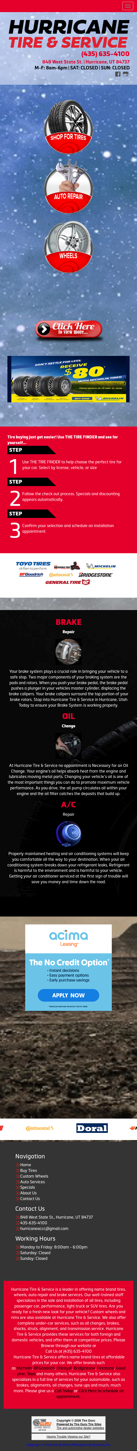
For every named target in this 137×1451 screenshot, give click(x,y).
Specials (27, 1187)
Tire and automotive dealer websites (80, 1426)
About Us (28, 1193)
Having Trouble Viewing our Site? (68, 1436)
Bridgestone (84, 1368)
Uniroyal (64, 1368)
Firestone (105, 1368)
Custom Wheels (34, 1176)
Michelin (24, 1368)
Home (25, 1165)
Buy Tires (28, 1170)
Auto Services (32, 1182)
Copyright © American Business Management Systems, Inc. (68, 1445)
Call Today (64, 1391)
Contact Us (30, 1198)
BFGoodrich (44, 1368)
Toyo (31, 1373)
